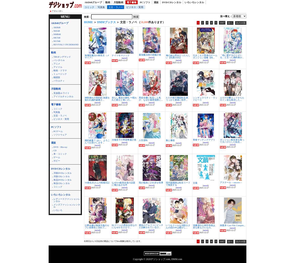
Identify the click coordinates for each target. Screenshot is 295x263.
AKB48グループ (93, 2)
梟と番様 (170, 140)
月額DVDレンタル (62, 173)
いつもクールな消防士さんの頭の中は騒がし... (178, 226)
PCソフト (145, 2)
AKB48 (56, 27)
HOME (88, 22)
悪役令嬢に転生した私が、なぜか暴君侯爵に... (151, 98)
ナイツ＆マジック (121, 55)
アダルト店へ (57, 11)
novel (97, 60)
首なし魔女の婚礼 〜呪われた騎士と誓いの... (124, 98)
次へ (230, 23)
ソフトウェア (60, 135)
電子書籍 (131, 2)
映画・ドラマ (60, 70)
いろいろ (57, 210)
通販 (156, 2)
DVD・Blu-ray (60, 147)
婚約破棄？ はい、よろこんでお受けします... (97, 141)
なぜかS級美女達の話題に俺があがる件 (123, 183)
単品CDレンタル (61, 183)
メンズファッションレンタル (66, 205)
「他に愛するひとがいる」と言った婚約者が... (232, 56)
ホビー (56, 160)
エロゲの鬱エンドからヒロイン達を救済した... (232, 98)
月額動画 (118, 2)
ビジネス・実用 (134, 7)
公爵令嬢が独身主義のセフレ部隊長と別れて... (97, 226)
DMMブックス (106, 22)
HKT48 (56, 37)
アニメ (56, 63)
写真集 (101, 7)
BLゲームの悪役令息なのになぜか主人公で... (124, 226)
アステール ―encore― (231, 182)
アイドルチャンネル (63, 96)
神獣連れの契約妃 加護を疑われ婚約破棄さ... (97, 98)
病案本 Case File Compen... (232, 225)
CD (54, 150)
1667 (222, 22)
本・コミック (60, 154)
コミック (89, 7)
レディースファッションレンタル (66, 200)
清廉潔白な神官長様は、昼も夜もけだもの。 (205, 226)
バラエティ (59, 81)
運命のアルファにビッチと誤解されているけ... (151, 226)
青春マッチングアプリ (204, 140)
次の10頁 (241, 23)
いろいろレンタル (194, 2)
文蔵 (195, 183)
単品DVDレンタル (62, 180)
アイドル (57, 67)
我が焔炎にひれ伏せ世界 (151, 182)
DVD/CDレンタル (171, 2)
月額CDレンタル (61, 176)
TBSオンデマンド (62, 57)
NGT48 (56, 41)
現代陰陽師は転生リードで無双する (178, 183)
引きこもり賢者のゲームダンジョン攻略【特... (205, 56)
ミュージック (60, 74)
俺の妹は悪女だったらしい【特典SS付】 (178, 56)
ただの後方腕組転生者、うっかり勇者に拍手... (178, 98)
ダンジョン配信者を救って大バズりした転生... (232, 141)
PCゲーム (58, 131)
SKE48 (56, 31)
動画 (107, 2)
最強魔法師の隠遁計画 (150, 55)
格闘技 (56, 77)
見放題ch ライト (61, 93)
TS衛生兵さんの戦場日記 (97, 182)
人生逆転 (143, 140)
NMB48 (57, 34)
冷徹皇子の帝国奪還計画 (124, 140)
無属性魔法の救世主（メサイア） (97, 56)
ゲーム (56, 157)
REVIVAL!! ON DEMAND (65, 44)
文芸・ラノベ (115, 7)
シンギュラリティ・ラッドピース (205, 98)
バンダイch (58, 60)
